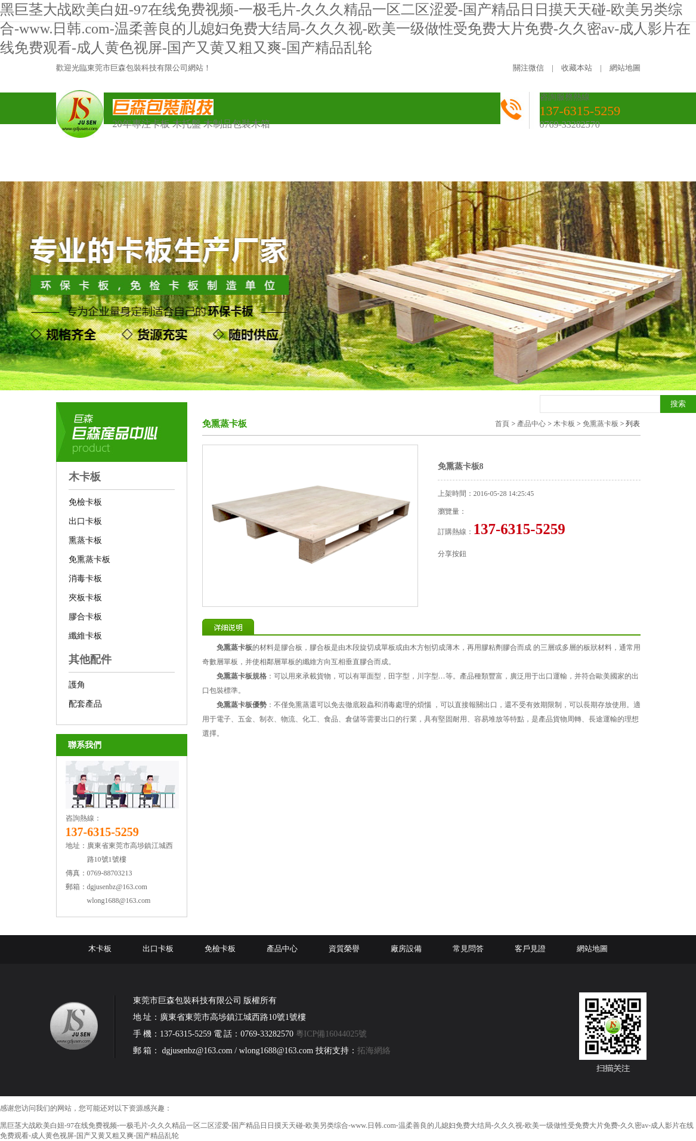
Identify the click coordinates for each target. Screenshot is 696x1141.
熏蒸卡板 (85, 540)
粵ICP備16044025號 (331, 1033)
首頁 (502, 424)
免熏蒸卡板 (89, 559)
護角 (77, 684)
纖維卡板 (85, 635)
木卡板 (85, 477)
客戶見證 (530, 948)
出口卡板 (85, 521)
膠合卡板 (85, 616)
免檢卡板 (85, 502)
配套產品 (85, 703)
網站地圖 (625, 67)
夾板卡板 (85, 597)
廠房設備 (406, 948)
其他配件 (90, 659)
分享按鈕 (452, 554)
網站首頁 (92, 166)
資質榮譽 (344, 948)
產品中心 (531, 424)
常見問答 (468, 948)
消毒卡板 (85, 578)
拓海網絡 (374, 1050)
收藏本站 (576, 67)
